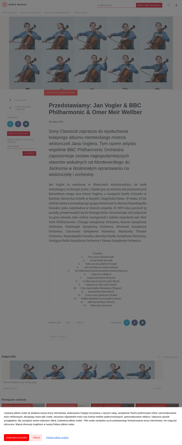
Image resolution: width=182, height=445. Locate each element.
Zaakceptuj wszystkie (16, 437)
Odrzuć (36, 437)
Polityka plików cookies (57, 437)
